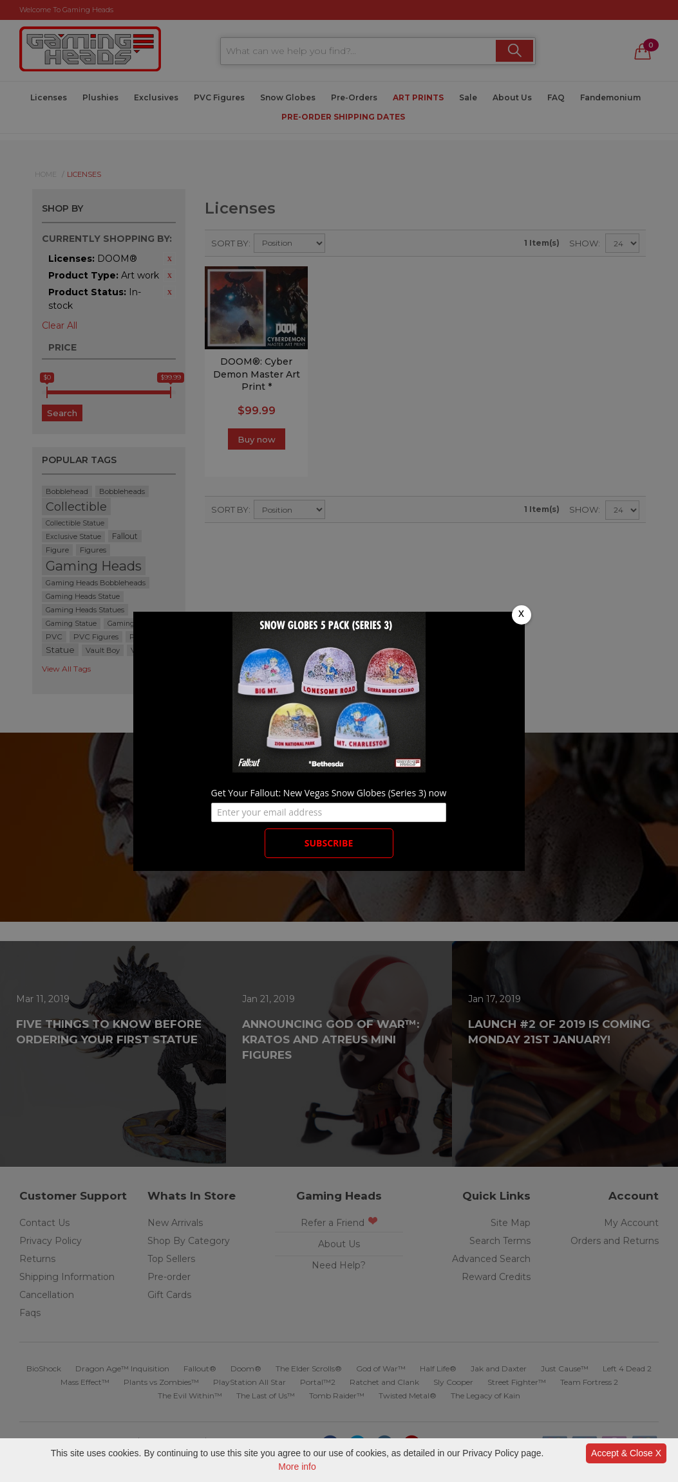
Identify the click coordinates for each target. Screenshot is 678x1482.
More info (296, 1466)
